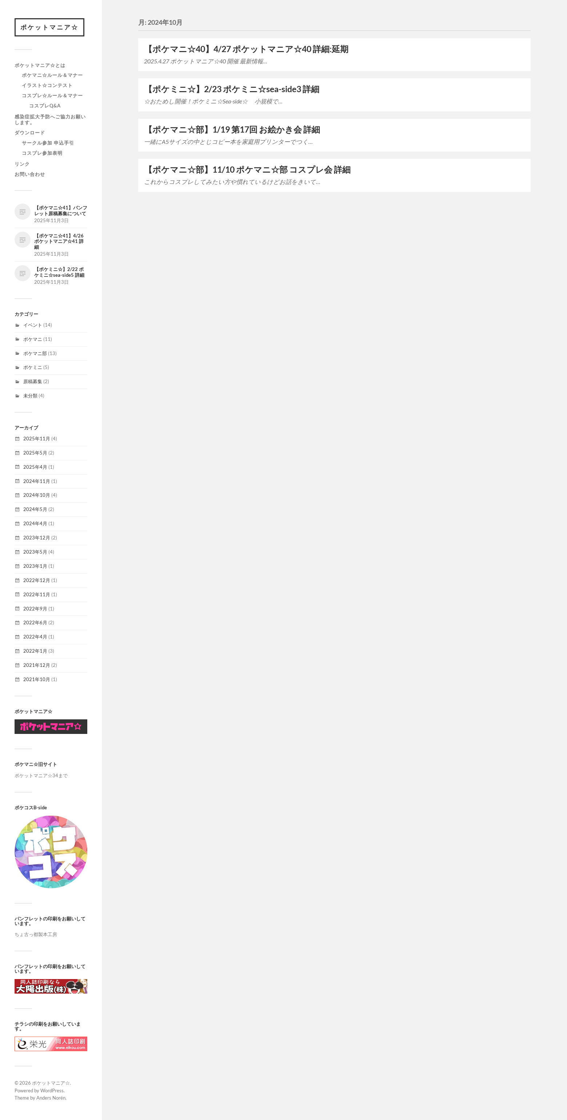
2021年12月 (36, 665)
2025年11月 (36, 438)
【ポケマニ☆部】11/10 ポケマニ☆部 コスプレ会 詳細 (247, 169)
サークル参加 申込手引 (48, 143)
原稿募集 (32, 381)
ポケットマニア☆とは (40, 65)
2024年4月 (35, 523)
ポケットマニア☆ (49, 27)
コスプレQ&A (45, 106)
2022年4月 (35, 637)
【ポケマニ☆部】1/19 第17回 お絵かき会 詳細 (232, 129)
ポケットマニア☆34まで (41, 775)
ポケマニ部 (35, 353)
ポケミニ (32, 367)
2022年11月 (36, 594)
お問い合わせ (30, 174)
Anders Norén (50, 1098)
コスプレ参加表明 (42, 153)
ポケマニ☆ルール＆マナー (52, 75)
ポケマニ (32, 339)
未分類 (30, 395)
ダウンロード (30, 132)
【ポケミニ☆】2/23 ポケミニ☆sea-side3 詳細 (231, 89)
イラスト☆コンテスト (47, 85)
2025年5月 (35, 453)
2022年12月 (36, 580)
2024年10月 (36, 495)
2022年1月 (35, 651)
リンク (22, 164)
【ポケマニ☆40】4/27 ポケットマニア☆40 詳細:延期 (246, 49)
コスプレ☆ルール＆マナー (52, 95)
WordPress (52, 1090)
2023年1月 (35, 566)
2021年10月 (36, 679)
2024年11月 (36, 481)
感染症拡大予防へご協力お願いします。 (50, 119)
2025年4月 (35, 467)
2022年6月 (35, 622)
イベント (32, 325)
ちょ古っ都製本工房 (36, 934)
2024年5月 (35, 509)
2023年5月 (35, 552)
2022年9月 (35, 609)
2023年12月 (36, 538)
